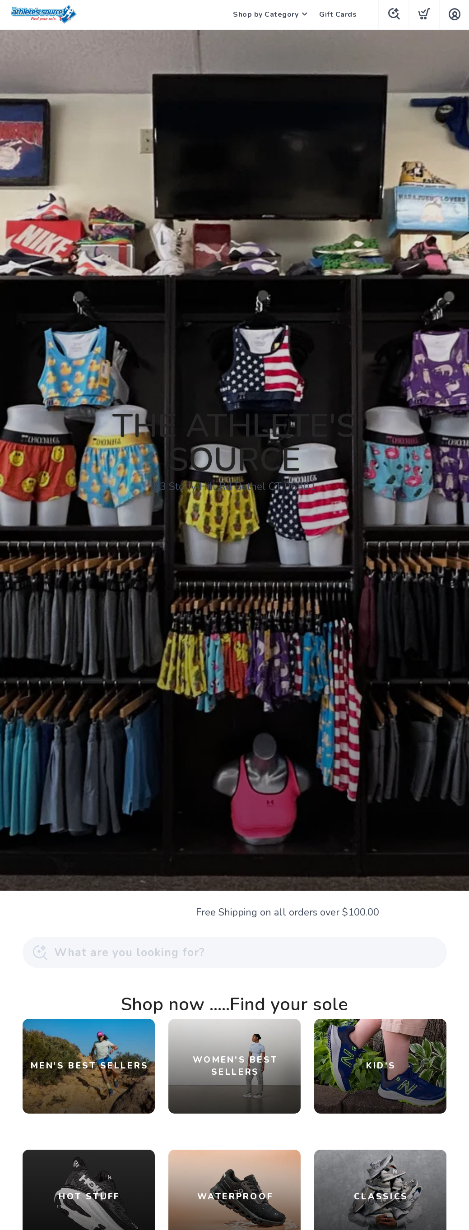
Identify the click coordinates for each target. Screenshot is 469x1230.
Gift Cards (338, 14)
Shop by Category (265, 14)
